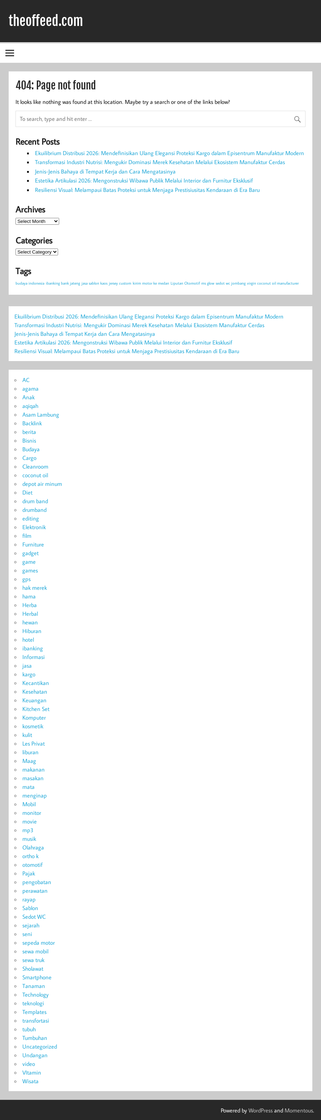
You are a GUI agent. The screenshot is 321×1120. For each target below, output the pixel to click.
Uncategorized (39, 1046)
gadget (30, 553)
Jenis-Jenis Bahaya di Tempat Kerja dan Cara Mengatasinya (105, 171)
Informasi (33, 656)
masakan (33, 778)
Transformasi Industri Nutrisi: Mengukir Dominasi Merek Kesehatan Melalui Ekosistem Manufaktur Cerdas (160, 162)
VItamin (31, 1072)
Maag (29, 760)
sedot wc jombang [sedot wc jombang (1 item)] (231, 283)
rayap (29, 899)
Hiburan (31, 630)
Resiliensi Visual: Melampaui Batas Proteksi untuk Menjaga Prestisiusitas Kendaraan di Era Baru (147, 189)
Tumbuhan (34, 1037)
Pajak (28, 873)
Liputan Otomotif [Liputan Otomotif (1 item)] (185, 283)
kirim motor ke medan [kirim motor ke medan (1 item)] (151, 283)
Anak (28, 397)
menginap (34, 795)
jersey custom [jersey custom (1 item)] (120, 283)
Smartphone (37, 977)
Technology (35, 994)
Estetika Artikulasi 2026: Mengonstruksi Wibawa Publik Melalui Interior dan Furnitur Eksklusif (144, 180)
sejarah (30, 925)
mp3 (28, 830)
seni (27, 933)
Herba (29, 605)
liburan (30, 752)
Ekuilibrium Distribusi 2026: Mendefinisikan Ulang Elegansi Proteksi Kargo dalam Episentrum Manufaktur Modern (169, 153)
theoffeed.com (46, 21)
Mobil (29, 804)
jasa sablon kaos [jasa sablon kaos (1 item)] (94, 283)
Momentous (299, 1110)
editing (30, 518)
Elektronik (34, 527)
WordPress (261, 1110)
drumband (34, 509)
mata (28, 786)
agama (30, 388)
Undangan (35, 1055)
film (26, 535)
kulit (27, 734)
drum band (35, 501)
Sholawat (32, 968)
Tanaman (33, 985)
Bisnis (29, 440)
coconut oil (35, 475)
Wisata (30, 1081)
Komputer (34, 717)
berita (29, 431)
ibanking (32, 648)
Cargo (29, 457)
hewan (30, 622)
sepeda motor (38, 942)
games (30, 570)
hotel (28, 639)
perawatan (35, 890)
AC (26, 379)
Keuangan (34, 700)
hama (29, 596)
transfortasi (35, 1020)
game (29, 561)
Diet (27, 492)
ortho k (30, 856)
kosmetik (32, 726)
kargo (28, 674)
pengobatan (36, 882)
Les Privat (33, 743)
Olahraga (33, 847)
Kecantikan (35, 682)
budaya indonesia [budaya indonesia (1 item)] (30, 283)
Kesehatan (34, 691)
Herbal (30, 613)
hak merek (34, 587)
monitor (31, 812)
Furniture (33, 544)
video (28, 1063)
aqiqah (30, 405)
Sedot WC (34, 916)
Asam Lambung (40, 414)
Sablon (30, 908)
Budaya (31, 449)
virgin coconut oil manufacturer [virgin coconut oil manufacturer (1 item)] (273, 283)
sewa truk (33, 959)
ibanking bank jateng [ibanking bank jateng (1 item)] (63, 283)
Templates (34, 1011)
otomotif (32, 864)
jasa (27, 665)
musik (29, 838)
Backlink (32, 423)
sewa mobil (35, 951)
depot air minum (42, 483)
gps (26, 579)
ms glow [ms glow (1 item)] (207, 283)
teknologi (33, 1003)
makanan (33, 769)
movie (29, 821)
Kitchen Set (35, 708)
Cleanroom (35, 466)
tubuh (29, 1029)
